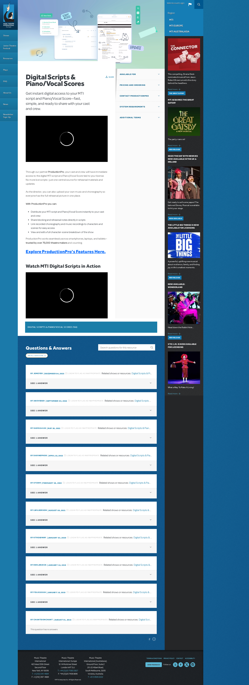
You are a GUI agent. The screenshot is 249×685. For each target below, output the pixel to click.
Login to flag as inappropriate (84, 373)
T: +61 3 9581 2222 (95, 677)
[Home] (9, 15)
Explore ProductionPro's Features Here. (66, 251)
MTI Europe (176, 25)
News (5, 104)
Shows (6, 35)
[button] (189, 4)
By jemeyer (36, 373)
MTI (171, 19)
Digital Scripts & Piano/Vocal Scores (150, 373)
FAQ (5, 81)
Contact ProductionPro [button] (134, 96)
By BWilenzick (38, 565)
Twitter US (186, 664)
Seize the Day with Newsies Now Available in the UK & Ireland (183, 159)
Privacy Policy (169, 658)
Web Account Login (175, 3)
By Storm (35, 483)
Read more (174, 88)
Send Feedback (153, 665)
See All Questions (35, 355)
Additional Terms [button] (130, 117)
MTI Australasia (179, 31)
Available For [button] (128, 74)
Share (111, 77)
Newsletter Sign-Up (8, 115)
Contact (179, 658)
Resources (8, 58)
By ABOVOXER (37, 401)
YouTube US (175, 664)
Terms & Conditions (154, 658)
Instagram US (192, 664)
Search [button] (198, 4)
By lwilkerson (38, 510)
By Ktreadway (38, 537)
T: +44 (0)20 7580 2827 (68, 670)
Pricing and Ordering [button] (132, 85)
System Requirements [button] (132, 107)
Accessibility (190, 658)
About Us (7, 92)
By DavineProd (38, 455)
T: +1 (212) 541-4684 (40, 674)
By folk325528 (38, 592)
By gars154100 (38, 428)
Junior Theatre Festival (9, 47)
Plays (5, 70)
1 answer (39, 383)
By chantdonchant (41, 620)
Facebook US (180, 664)
